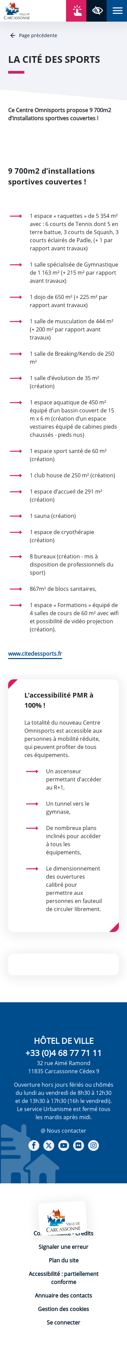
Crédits (84, 1233)
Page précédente (37, 35)
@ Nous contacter (63, 1130)
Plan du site (64, 1260)
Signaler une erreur (63, 1247)
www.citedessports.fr (35, 653)
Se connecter (63, 1322)
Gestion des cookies (63, 1309)
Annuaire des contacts (63, 1295)
